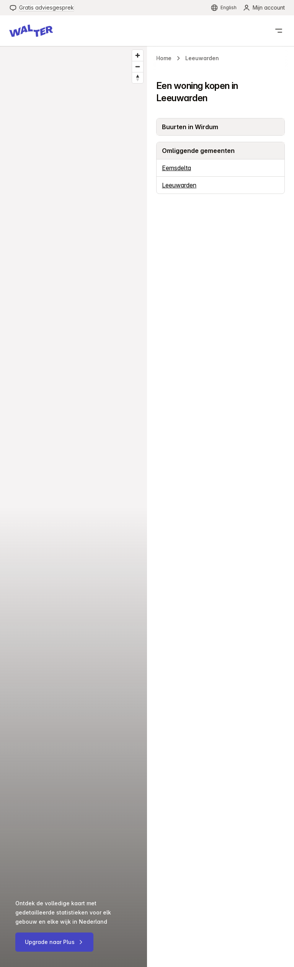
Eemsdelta (176, 168)
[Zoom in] (137, 55)
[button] (31, 31)
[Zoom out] (137, 66)
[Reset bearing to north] (137, 77)
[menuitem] (41, 7)
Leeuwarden (179, 185)
